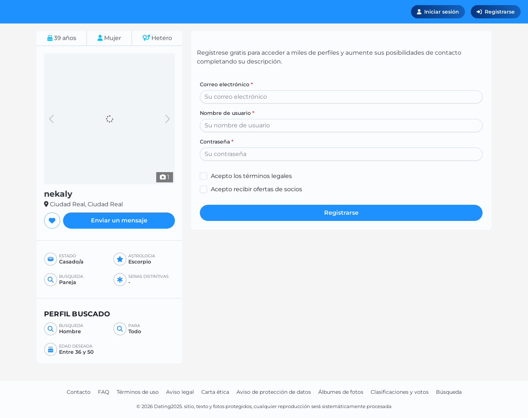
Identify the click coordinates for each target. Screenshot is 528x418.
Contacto (79, 392)
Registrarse (496, 11)
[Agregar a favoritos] (52, 220)
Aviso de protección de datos (273, 392)
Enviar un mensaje (119, 220)
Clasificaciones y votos (400, 392)
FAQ (103, 392)
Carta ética (215, 392)
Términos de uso (138, 392)
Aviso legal (180, 392)
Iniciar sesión (438, 11)
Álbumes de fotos (340, 392)
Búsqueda (449, 392)
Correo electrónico (226, 84)
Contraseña (217, 141)
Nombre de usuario (227, 113)
